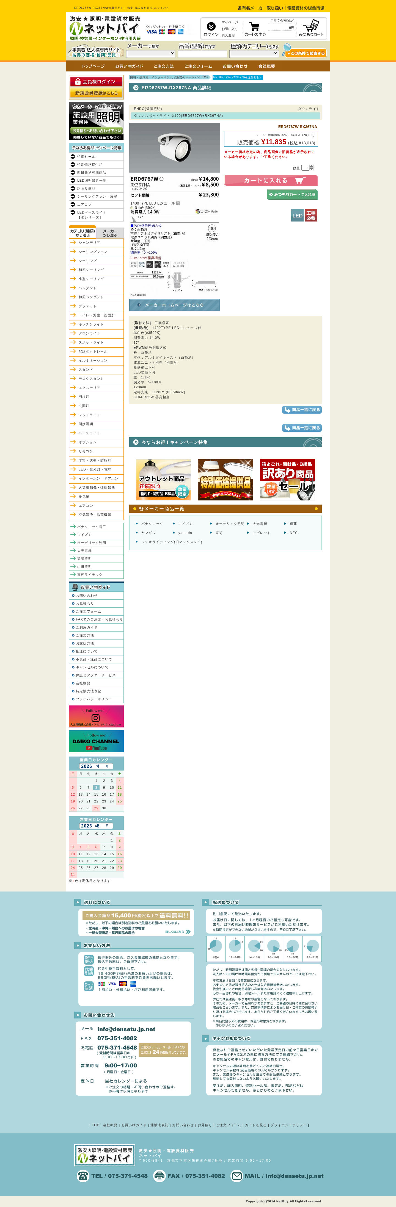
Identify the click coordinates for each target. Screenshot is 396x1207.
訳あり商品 (86, 188)
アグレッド (262, 533)
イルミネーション (93, 360)
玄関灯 (84, 406)
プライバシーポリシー (94, 699)
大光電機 (260, 524)
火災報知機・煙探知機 (97, 487)
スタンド (86, 370)
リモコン (86, 451)
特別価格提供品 (90, 165)
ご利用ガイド (87, 627)
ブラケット (88, 306)
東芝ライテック (90, 575)
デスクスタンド (91, 379)
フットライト (89, 415)
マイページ (230, 22)
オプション (88, 442)
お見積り (205, 1125)
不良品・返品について (94, 659)
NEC (294, 533)
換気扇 (84, 497)
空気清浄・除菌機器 (95, 515)
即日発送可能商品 (91, 173)
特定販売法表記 (88, 691)
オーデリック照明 (230, 524)
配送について (87, 651)
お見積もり (85, 603)
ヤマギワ (148, 533)
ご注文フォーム (88, 611)
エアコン (84, 204)
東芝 (219, 533)
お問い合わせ (87, 595)
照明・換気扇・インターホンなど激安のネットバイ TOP (169, 77)
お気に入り (230, 29)
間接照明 (86, 424)
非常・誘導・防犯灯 (95, 460)
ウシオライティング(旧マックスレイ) (171, 542)
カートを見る (256, 1125)
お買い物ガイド (134, 1125)
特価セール (86, 157)
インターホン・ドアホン (99, 478)
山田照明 (84, 567)
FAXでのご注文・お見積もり (99, 619)
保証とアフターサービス (96, 675)
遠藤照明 (84, 559)
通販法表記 (159, 1125)
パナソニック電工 (91, 527)
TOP (96, 1125)
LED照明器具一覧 (91, 180)
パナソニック (152, 524)
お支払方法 (85, 643)
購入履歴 (228, 35)
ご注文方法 (85, 635)
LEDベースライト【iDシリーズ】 (91, 215)
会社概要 (83, 683)
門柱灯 (84, 397)
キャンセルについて (92, 667)
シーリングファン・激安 (97, 196)
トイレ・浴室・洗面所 (97, 315)
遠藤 (293, 524)
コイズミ (185, 524)
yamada (185, 533)
